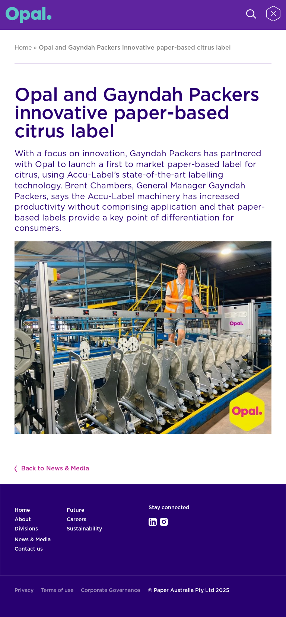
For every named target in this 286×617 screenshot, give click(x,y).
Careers (76, 519)
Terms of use (57, 590)
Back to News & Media (55, 469)
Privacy (24, 590)
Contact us (29, 549)
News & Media (33, 539)
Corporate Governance (110, 590)
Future (75, 510)
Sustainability (84, 529)
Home (23, 48)
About (23, 519)
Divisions (26, 529)
